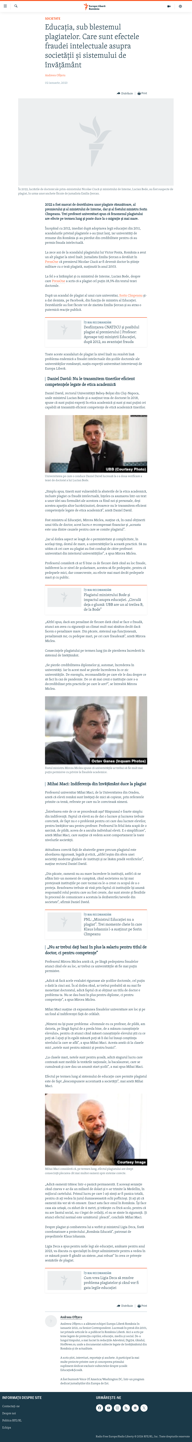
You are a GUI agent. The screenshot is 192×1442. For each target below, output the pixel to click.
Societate (52, 19)
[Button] (125, 93)
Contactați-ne (11, 1406)
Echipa (6, 1427)
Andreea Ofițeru (55, 75)
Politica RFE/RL (12, 1420)
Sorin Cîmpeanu (130, 295)
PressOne (51, 262)
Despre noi (9, 1413)
